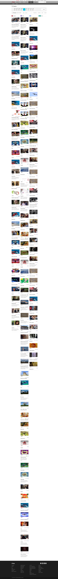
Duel (12, 148)
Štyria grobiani (31, 235)
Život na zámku (32, 322)
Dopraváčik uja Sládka (33, 71)
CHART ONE (31, 52)
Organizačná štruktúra (32, 568)
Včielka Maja (22, 146)
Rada (30, 571)
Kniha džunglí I (23, 137)
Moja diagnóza (23, 183)
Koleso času (31, 24)
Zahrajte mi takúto (32, 136)
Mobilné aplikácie (14, 571)
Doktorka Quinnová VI (14, 58)
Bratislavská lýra (23, 220)
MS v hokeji (17, 0)
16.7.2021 (14, 9)
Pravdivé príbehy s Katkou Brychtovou (15, 117)
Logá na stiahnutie (41, 568)
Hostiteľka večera (32, 313)
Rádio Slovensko (23, 565)
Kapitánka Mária (14, 303)
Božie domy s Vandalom (24, 378)
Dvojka (12, 566)
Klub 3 (30, 331)
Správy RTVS (13, 49)
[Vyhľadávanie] (42, 2)
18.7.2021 (19, 9)
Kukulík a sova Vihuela (24, 90)
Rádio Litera (22, 571)
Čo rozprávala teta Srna (24, 257)
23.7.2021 (31, 9)
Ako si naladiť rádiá (32, 566)
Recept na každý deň (32, 127)
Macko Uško (22, 248)
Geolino (22, 491)
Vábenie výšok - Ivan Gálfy (24, 307)
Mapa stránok (40, 567)
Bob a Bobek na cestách (24, 109)
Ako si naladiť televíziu (32, 567)
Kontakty (45, 0)
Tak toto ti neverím (32, 254)
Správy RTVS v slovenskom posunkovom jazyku (24, 510)
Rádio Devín (22, 567)
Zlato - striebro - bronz (24, 409)
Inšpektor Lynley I (14, 86)
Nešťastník (31, 341)
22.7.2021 (28, 9)
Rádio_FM (22, 568)
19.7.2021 (22, 9)
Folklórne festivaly (32, 155)
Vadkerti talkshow (32, 350)
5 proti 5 (13, 157)
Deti (24, 0)
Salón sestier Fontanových (15, 24)
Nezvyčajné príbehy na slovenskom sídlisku (24, 366)
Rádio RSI (22, 570)
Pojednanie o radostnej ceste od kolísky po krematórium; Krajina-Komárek (33, 359)
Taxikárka (13, 327)
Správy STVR (21, 0)
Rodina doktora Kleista (15, 129)
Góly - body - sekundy (14, 284)
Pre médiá (42, 0)
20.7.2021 (24, 9)
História (33, 0)
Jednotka (13, 565)
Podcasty (13, 570)
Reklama (40, 566)
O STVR (31, 565)
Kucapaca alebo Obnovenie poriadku (33, 204)
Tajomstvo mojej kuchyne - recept (15, 197)
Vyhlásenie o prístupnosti (33, 574)
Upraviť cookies (41, 572)
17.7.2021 (17, 9)
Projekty (40, 570)
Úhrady (30, 572)
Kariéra (30, 570)
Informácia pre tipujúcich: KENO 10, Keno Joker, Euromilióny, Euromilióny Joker (24, 519)
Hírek (21, 72)
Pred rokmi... (22, 320)
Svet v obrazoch (14, 67)
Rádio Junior (22, 572)
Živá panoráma (23, 174)
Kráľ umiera (31, 99)
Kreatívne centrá (32, 573)
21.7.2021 (26, 9)
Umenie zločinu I (14, 315)
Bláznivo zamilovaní (14, 188)
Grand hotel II (13, 176)
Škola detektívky (23, 208)
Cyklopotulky (22, 285)
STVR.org (38, 0)
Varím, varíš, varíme (32, 108)
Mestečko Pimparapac (33, 80)
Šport (12, 568)
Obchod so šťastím (32, 164)
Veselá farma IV (23, 438)
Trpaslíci (22, 165)
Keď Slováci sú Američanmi (24, 332)
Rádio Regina (22, 566)
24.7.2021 (33, 9)
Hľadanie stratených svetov (24, 341)
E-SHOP (35, 0)
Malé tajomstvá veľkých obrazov (24, 81)
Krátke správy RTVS (14, 256)
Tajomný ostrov (23, 229)
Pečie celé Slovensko (28, 0)
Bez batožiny (13, 98)
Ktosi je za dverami (23, 24)
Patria (21, 569)
